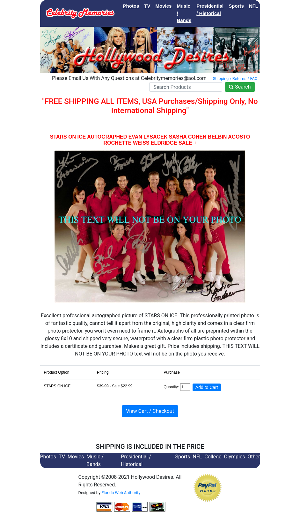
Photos (131, 6)
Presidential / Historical (209, 9)
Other (254, 457)
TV (147, 6)
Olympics (234, 457)
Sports (236, 6)
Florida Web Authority (120, 492)
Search (240, 87)
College (272, 6)
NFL (253, 6)
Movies (164, 6)
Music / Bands (184, 13)
